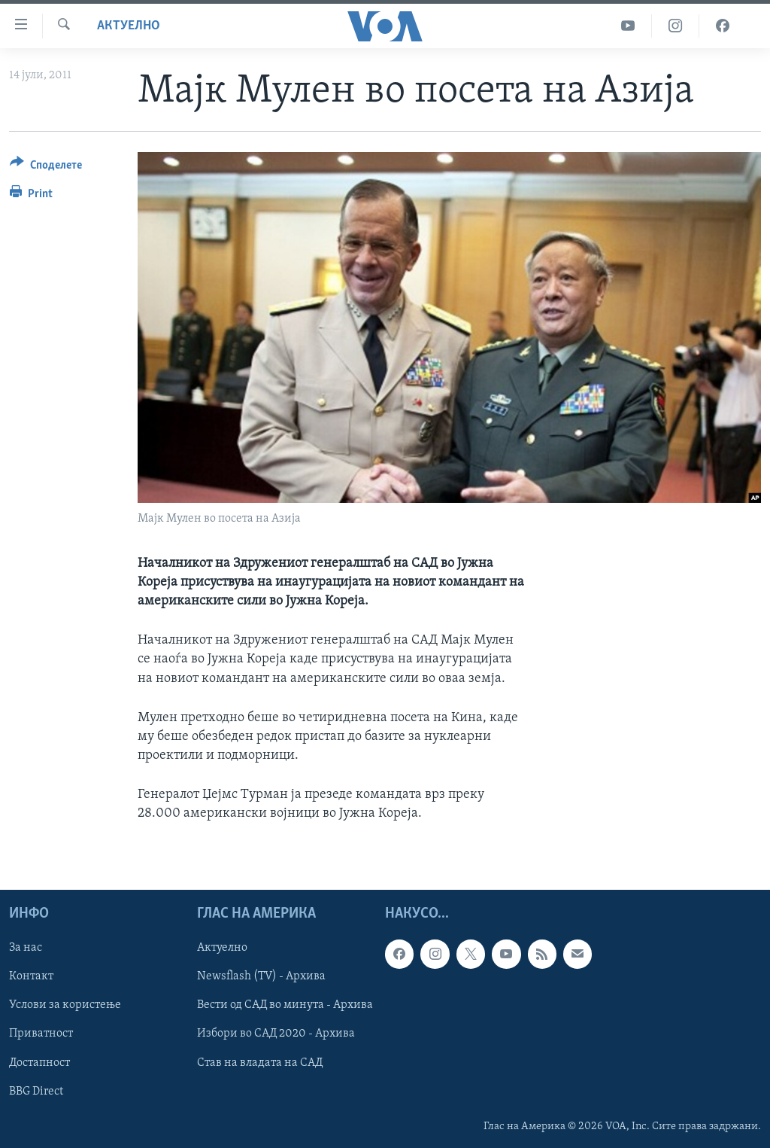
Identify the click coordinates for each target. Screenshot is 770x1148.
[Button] (46, 167)
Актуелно (128, 26)
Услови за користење (65, 1005)
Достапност (39, 1062)
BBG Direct (36, 1091)
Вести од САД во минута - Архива (285, 1005)
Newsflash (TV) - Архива (261, 976)
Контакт (31, 976)
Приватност (41, 1034)
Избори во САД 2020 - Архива (276, 1034)
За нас (25, 948)
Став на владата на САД (260, 1062)
